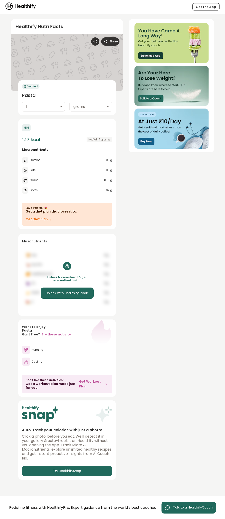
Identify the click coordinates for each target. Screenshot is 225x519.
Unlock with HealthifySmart (67, 293)
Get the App (206, 7)
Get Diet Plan (39, 219)
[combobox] (43, 107)
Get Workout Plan (94, 384)
